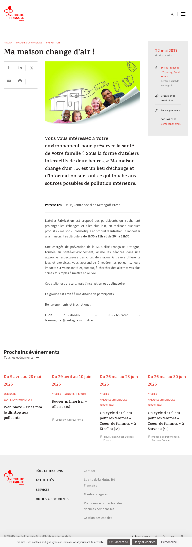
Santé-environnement (18, 399)
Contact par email (171, 123)
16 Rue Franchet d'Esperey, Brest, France (171, 72)
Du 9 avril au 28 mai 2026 (22, 380)
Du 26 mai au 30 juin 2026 (167, 380)
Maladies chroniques (29, 42)
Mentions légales (96, 494)
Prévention (53, 42)
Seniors (69, 394)
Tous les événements (21, 357)
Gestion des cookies (98, 518)
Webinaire (10, 394)
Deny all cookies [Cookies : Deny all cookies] (145, 542)
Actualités (45, 480)
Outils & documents (52, 499)
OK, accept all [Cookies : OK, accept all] (118, 542)
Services (43, 489)
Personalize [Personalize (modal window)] (169, 542)
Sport (82, 394)
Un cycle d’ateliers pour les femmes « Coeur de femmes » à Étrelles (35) (118, 421)
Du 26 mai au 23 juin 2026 (119, 380)
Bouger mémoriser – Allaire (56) (69, 404)
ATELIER (8, 42)
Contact (89, 471)
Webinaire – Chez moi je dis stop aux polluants (23, 413)
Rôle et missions (49, 471)
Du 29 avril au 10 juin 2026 (72, 380)
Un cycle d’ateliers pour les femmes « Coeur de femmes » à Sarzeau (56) (166, 421)
